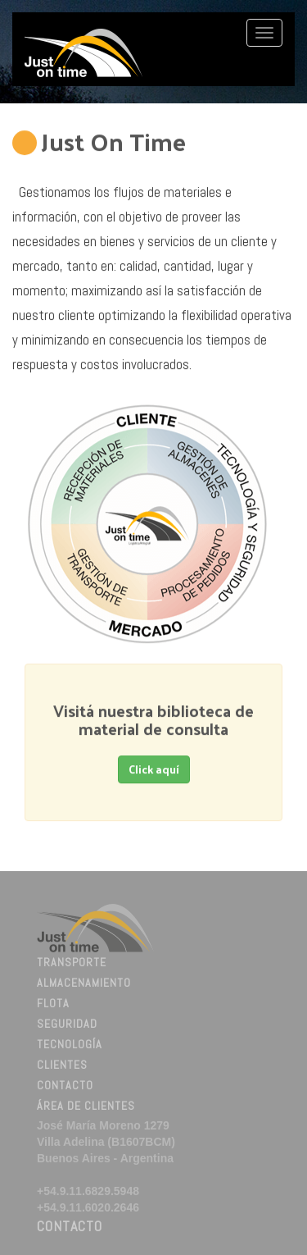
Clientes (62, 1066)
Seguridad (67, 1025)
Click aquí (154, 769)
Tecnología (69, 1045)
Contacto (65, 1086)
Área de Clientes (86, 1107)
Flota (53, 1004)
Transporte (71, 963)
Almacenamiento (84, 984)
